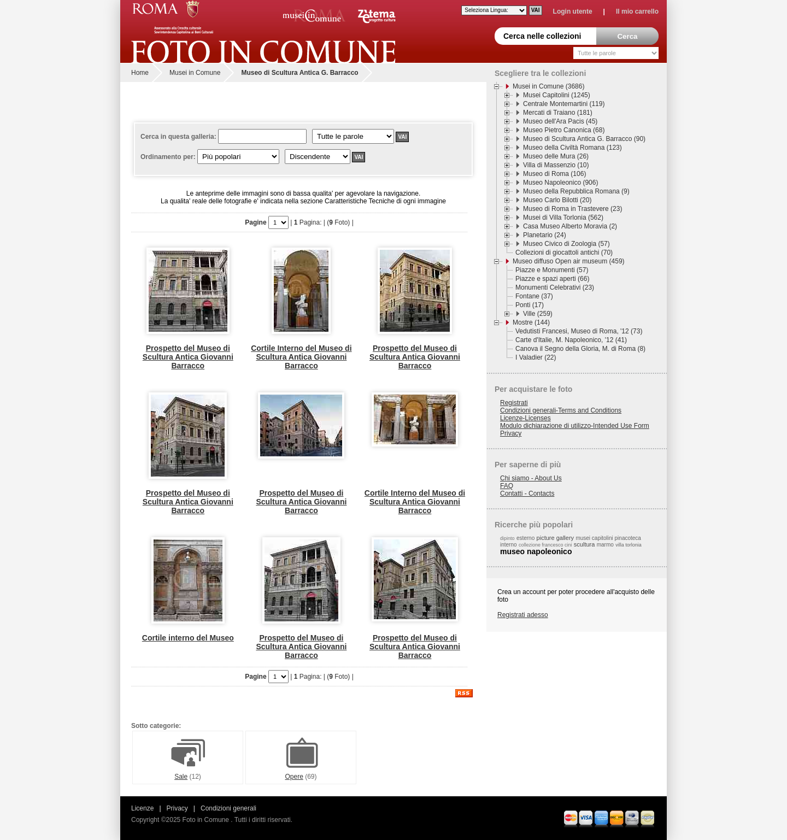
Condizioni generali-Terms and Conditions (560, 410)
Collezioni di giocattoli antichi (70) (564, 252)
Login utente (572, 11)
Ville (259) (538, 314)
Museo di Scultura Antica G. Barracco (299, 73)
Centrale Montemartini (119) (563, 104)
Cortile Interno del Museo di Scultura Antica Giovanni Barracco (301, 357)
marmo (605, 545)
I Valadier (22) (535, 357)
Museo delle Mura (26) (556, 156)
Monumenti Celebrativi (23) (554, 287)
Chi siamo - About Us (531, 478)
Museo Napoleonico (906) (560, 182)
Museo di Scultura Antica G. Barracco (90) (584, 139)
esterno (525, 538)
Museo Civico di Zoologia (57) (566, 244)
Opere (301, 773)
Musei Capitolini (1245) (556, 95)
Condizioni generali (228, 808)
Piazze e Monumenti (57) (551, 270)
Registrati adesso (522, 615)
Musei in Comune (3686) (548, 86)
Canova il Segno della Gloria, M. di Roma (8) (580, 349)
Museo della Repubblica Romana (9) (576, 191)
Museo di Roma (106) (554, 174)
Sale (188, 773)
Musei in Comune (194, 73)
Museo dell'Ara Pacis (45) (560, 121)
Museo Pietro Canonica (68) (563, 130)
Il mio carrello (637, 11)
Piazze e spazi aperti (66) (552, 279)
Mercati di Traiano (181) (557, 112)
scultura (584, 544)
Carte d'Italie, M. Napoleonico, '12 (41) (571, 340)
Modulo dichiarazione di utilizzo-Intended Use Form (574, 426)
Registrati (514, 403)
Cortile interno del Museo (188, 637)
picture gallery (555, 537)
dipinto (507, 538)
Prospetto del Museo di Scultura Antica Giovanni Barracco (188, 357)
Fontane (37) (534, 296)
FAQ (506, 486)
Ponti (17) (529, 305)
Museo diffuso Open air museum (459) (569, 261)
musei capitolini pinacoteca (608, 538)
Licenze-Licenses (525, 418)
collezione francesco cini (545, 545)
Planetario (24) (544, 235)
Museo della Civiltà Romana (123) (572, 147)
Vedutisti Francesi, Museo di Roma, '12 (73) (578, 331)
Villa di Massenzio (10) (556, 165)
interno (508, 545)
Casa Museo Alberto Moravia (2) (570, 226)
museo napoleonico (536, 551)
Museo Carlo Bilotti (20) (557, 200)
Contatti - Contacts (527, 493)
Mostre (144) (531, 322)
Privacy (510, 433)
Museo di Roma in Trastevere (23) (572, 209)
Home (140, 73)
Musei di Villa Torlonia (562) (563, 217)
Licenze (142, 808)
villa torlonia (628, 545)
